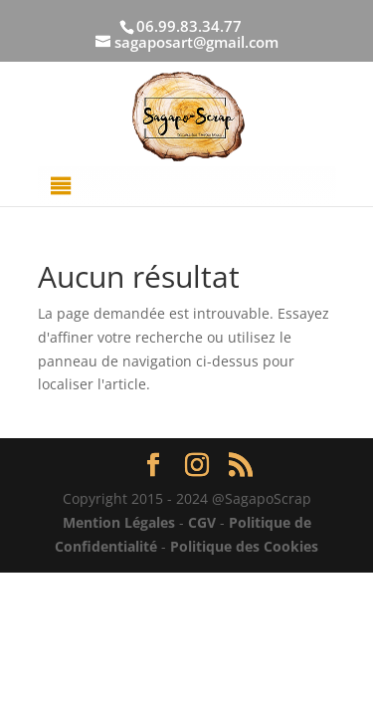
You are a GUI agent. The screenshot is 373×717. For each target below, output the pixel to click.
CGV (202, 522)
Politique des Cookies (244, 546)
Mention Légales (119, 522)
